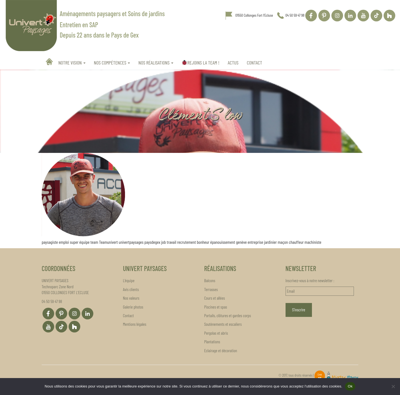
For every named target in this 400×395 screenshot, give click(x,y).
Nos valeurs (131, 297)
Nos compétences (112, 62)
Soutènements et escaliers (223, 324)
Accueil (50, 61)
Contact (254, 62)
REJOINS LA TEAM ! (200, 62)
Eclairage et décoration (220, 350)
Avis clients (131, 289)
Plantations (212, 341)
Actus (233, 62)
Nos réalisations (155, 62)
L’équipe (129, 280)
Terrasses (211, 289)
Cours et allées (214, 297)
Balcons (209, 280)
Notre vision (72, 62)
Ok (350, 386)
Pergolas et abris (216, 333)
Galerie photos (133, 306)
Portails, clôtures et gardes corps (227, 315)
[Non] (393, 386)
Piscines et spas (215, 306)
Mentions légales (134, 324)
